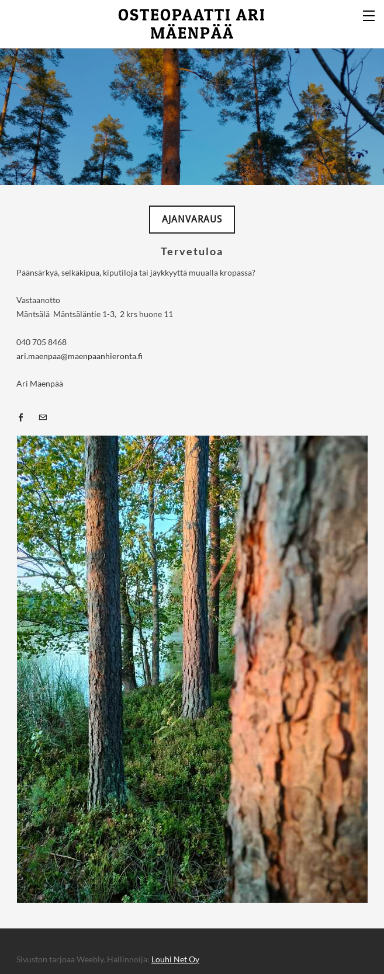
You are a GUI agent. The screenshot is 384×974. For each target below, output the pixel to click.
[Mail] (46, 417)
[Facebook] (24, 417)
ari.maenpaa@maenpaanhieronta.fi (79, 356)
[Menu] (369, 14)
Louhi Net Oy (175, 959)
